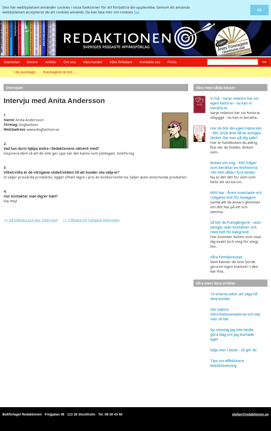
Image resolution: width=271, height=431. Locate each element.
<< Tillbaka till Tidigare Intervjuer (91, 220)
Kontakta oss (150, 62)
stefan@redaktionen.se (250, 414)
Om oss (69, 62)
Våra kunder (93, 62)
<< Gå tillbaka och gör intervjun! (31, 220)
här (136, 12)
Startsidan (12, 62)
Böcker (32, 62)
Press (172, 62)
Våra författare (120, 62)
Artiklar (50, 62)
